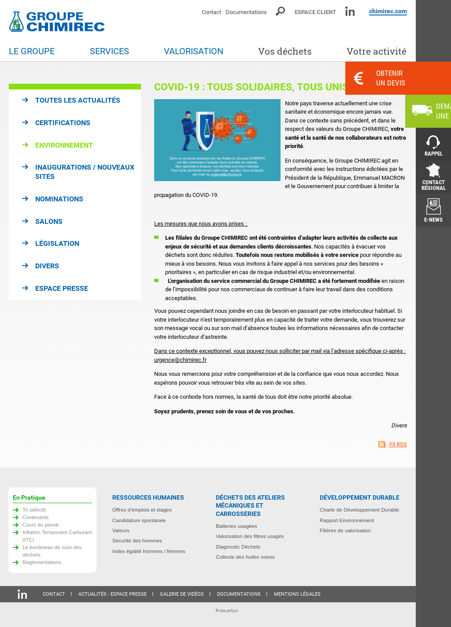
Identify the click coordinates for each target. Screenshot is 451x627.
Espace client (315, 12)
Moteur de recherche (281, 11)
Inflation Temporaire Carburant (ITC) (57, 535)
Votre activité (377, 51)
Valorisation (193, 51)
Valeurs (120, 530)
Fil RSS (398, 444)
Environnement (64, 145)
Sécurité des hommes (137, 540)
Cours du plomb (40, 524)
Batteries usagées (236, 526)
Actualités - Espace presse (112, 594)
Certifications (62, 123)
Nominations (59, 199)
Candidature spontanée (139, 520)
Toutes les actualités (77, 100)
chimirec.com (388, 11)
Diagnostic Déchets (238, 546)
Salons (49, 221)
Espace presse (61, 288)
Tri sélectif (34, 509)
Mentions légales (297, 594)
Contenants (35, 517)
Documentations (246, 12)
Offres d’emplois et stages (142, 509)
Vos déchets (285, 51)
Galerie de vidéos (182, 594)
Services (109, 51)
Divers (47, 266)
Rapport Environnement (347, 520)
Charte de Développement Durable (359, 509)
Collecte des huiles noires (245, 557)
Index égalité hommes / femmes (148, 551)
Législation (57, 243)
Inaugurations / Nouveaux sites (84, 172)
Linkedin (350, 11)
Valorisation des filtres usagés (250, 536)
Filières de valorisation (345, 530)
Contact (211, 12)
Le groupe (32, 51)
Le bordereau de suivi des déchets (52, 550)
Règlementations (41, 562)
